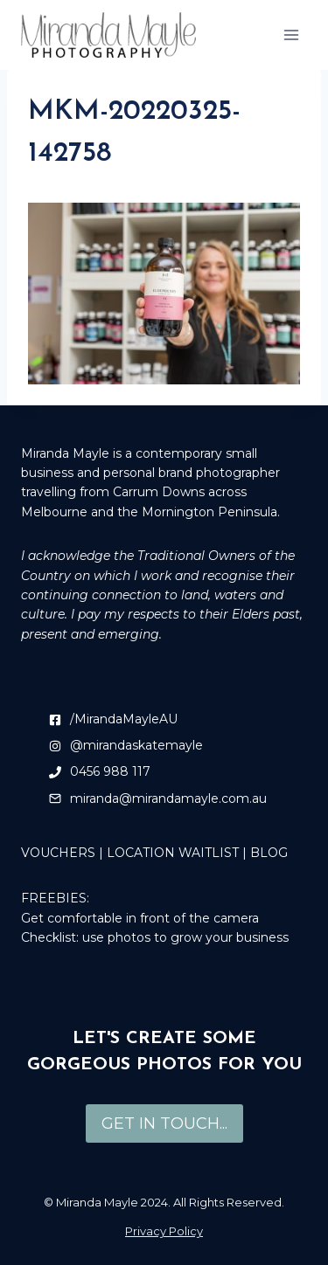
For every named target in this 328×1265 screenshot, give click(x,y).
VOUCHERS (58, 853)
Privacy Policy (164, 1231)
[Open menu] (291, 34)
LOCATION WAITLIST (173, 853)
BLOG (269, 853)
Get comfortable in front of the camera (140, 918)
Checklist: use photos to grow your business (155, 937)
